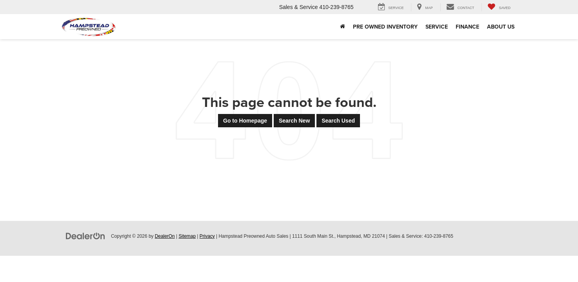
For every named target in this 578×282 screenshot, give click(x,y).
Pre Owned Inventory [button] (385, 27)
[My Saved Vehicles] (499, 7)
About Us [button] (500, 27)
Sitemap (187, 236)
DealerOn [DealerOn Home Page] (165, 236)
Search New (294, 121)
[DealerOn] (85, 236)
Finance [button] (467, 27)
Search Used (338, 121)
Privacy (207, 236)
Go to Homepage (245, 121)
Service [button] (436, 27)
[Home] (342, 26)
